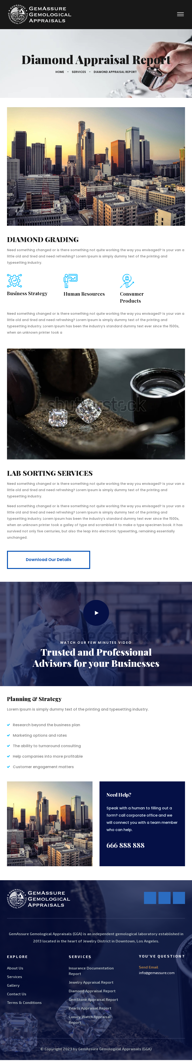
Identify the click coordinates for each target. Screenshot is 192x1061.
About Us (15, 969)
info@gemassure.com (157, 973)
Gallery (13, 986)
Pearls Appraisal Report (90, 1009)
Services (79, 72)
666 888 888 (125, 846)
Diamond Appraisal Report (92, 991)
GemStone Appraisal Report (93, 1000)
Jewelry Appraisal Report (91, 983)
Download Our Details (50, 560)
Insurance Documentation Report (91, 972)
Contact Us (16, 995)
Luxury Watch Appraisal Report (90, 1020)
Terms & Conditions (24, 1003)
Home (59, 72)
